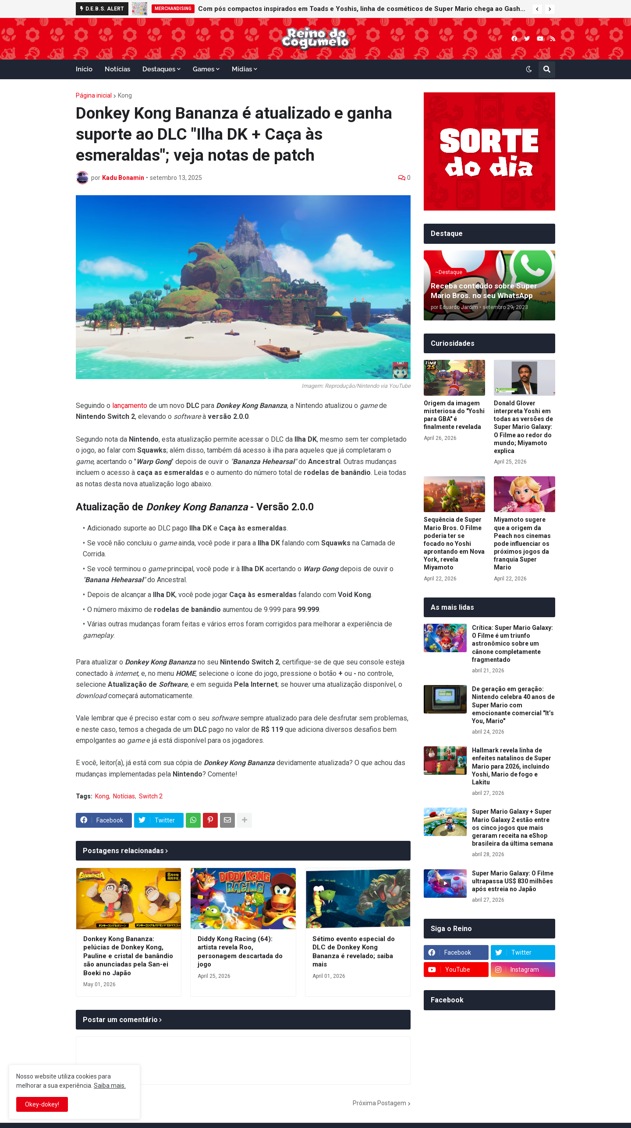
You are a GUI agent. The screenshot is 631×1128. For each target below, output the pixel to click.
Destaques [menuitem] (158, 69)
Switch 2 (151, 796)
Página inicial (94, 95)
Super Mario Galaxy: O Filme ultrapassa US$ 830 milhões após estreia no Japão (512, 881)
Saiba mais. (110, 1085)
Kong (125, 95)
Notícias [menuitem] (117, 69)
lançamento (129, 405)
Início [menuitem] (84, 69)
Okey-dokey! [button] (42, 1104)
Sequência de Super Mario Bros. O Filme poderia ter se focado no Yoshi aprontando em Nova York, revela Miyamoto (454, 543)
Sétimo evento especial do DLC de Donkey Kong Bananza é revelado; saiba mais (353, 952)
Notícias (124, 796)
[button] (537, 9)
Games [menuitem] (203, 69)
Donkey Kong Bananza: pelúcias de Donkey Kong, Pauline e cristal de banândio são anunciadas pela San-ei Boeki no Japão (128, 956)
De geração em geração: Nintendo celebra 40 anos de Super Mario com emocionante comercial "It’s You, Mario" (513, 704)
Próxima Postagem (379, 1103)
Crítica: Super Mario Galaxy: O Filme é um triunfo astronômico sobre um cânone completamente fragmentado (512, 643)
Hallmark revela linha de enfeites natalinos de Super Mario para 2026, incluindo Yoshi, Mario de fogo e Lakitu (511, 766)
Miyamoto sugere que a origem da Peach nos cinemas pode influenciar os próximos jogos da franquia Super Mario (522, 543)
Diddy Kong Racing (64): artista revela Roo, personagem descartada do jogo (240, 952)
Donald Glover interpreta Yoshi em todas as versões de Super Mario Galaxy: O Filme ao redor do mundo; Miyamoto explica (523, 427)
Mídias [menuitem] (242, 69)
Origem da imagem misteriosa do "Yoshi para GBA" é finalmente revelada (454, 415)
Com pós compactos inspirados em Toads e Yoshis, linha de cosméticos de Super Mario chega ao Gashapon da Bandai (363, 9)
